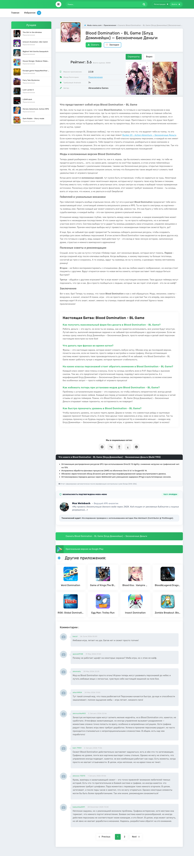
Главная (15, 13)
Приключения (95, 77)
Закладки (112, 45)
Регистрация (161, 4)
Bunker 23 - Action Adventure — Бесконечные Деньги (149, 135)
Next (136, 837)
